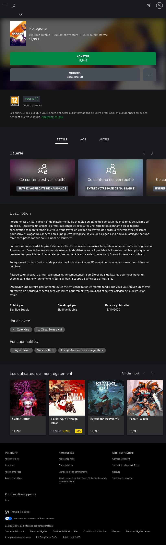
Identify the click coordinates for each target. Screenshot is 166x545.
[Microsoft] (83, 3)
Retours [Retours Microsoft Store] (116, 471)
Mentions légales (38, 531)
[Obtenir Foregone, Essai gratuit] (75, 74)
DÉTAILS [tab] (62, 139)
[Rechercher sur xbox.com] (14, 5)
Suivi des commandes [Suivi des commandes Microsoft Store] (122, 478)
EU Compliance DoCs (46, 537)
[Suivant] (152, 153)
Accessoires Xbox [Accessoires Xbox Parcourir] (13, 478)
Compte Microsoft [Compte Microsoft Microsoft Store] (121, 458)
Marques (116, 531)
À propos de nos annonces (18, 537)
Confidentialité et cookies (65, 531)
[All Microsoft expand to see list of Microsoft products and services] (5, 5)
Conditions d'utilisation (94, 531)
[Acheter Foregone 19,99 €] (83, 58)
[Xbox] (10, 14)
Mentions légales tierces (138, 531)
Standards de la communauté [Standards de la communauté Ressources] (73, 471)
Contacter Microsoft (15, 531)
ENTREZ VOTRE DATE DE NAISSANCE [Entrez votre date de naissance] (42, 188)
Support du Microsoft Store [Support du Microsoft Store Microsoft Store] (125, 465)
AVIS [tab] (83, 139)
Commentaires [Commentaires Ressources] (66, 465)
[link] (28, 407)
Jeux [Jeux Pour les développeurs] (7, 500)
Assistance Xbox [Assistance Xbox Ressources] (66, 458)
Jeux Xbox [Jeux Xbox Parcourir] (9, 465)
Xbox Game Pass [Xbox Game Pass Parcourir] (13, 471)
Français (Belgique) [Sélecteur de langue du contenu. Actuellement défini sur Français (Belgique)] (20, 511)
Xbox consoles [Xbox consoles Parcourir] (12, 458)
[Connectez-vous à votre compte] (159, 5)
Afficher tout (130, 373)
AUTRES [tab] (104, 139)
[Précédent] (144, 153)
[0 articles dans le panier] (150, 5)
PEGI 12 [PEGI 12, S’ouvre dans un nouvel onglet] (31, 99)
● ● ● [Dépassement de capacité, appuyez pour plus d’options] (150, 75)
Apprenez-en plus (52, 117)
